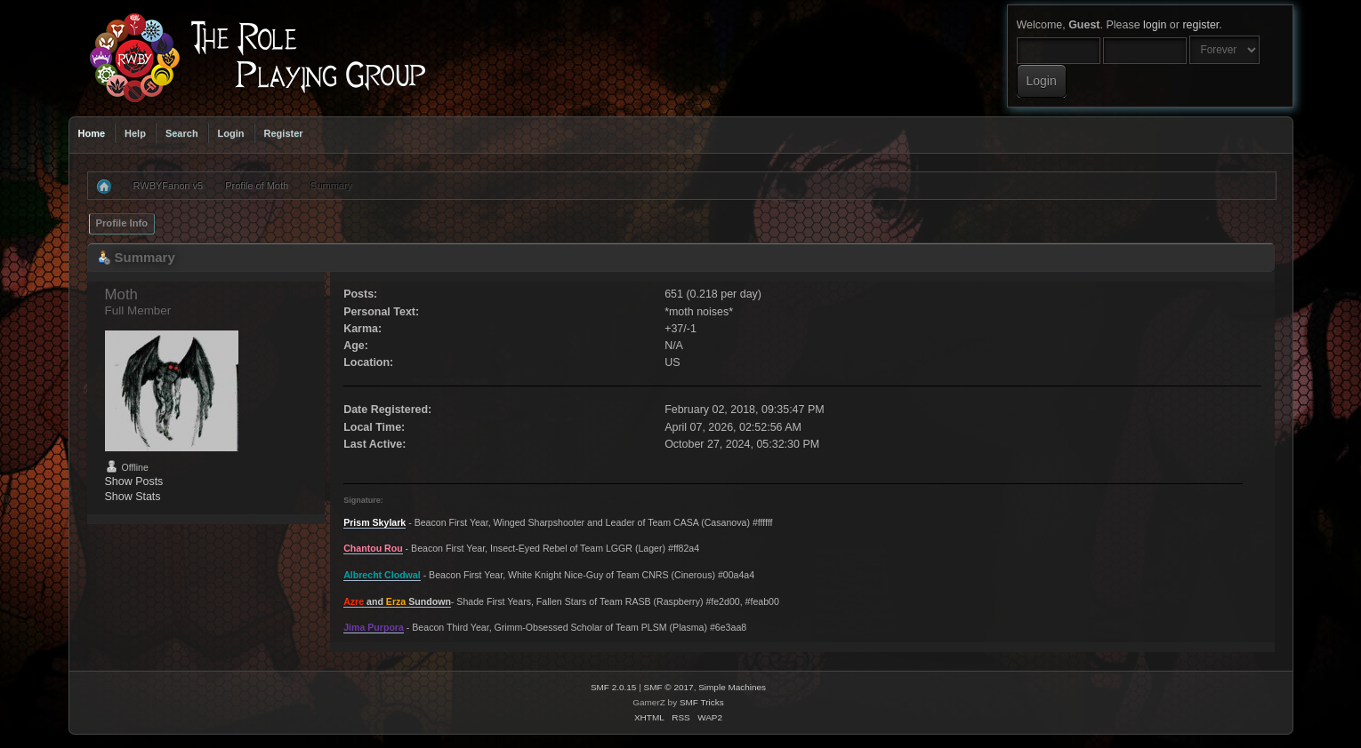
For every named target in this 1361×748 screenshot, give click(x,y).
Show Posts (134, 481)
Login (231, 133)
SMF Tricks (702, 702)
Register (283, 133)
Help (135, 133)
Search (181, 133)
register (1200, 25)
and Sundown (397, 601)
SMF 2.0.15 (614, 687)
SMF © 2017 (669, 687)
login (1154, 25)
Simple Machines (732, 687)
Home (92, 133)
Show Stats (133, 496)
